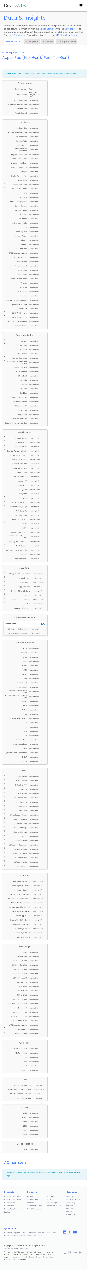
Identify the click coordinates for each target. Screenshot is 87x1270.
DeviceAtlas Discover (12, 1209)
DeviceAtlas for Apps (12, 1199)
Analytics (31, 1202)
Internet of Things (34, 1206)
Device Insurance (54, 1206)
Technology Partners (71, 1203)
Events (69, 1211)
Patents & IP (71, 1208)
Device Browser (47, 28)
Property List (20, 35)
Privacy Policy (24, 1248)
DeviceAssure (9, 1202)
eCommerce (52, 1196)
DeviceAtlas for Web (12, 1196)
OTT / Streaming (34, 1209)
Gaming (50, 1199)
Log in (8, 73)
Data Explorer (72, 28)
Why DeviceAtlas (73, 1199)
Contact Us (71, 1214)
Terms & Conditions (11, 1248)
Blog (40, 1235)
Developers (31, 1235)
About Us (70, 1196)
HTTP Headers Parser (66, 35)
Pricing (7, 1212)
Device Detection (29, 1233)
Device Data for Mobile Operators (66, 1172)
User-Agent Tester (66, 41)
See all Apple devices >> (13, 53)
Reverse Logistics (53, 1202)
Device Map (9, 1206)
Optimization (32, 1199)
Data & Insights (18, 1235)
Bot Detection (44, 1233)
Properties (48, 41)
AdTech (30, 1196)
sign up (16, 73)
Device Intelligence (12, 1233)
